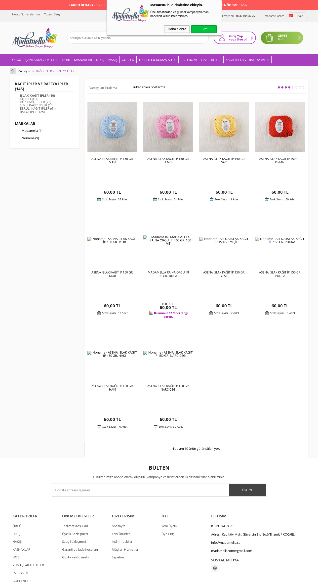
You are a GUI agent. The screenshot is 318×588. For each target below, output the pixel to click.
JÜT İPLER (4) (29, 98)
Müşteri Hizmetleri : (232, 16)
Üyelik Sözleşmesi (75, 471)
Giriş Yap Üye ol (238, 38)
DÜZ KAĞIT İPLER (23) (35, 102)
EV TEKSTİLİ (21, 510)
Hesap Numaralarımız (26, 14)
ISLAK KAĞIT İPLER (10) (37, 95)
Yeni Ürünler (121, 471)
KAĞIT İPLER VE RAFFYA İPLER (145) (41, 86)
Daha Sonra (177, 29)
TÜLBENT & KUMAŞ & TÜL (157, 59)
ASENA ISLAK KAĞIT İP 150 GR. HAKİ (112, 346)
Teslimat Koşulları (75, 463)
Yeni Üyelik (169, 463)
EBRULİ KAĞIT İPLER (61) (38, 108)
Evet (203, 29)
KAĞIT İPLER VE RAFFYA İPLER (247, 59)
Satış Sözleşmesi (74, 479)
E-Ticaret (144, 582)
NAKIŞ (113, 59)
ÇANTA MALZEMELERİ (41, 59)
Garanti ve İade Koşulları (80, 487)
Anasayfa (118, 463)
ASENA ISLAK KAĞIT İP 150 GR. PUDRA (280, 253)
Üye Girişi (168, 471)
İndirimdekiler (122, 479)
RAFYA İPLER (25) (32, 111)
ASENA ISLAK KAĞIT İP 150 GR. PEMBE (168, 160)
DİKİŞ (100, 59)
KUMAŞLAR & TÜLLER (28, 502)
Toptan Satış (52, 14)
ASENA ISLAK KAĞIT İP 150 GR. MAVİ (112, 160)
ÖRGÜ (16, 59)
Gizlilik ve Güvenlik (75, 494)
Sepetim (118, 494)
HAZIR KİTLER (211, 59)
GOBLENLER (21, 518)
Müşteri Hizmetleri (125, 487)
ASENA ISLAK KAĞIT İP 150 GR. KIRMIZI (280, 160)
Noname (27, 138)
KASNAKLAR (83, 59)
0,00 (281, 39)
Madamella (28, 131)
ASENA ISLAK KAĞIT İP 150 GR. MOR (112, 253)
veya (232, 39)
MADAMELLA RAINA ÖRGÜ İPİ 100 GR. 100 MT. (168, 253)
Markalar (25, 123)
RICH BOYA (189, 59)
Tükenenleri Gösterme (145, 87)
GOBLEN (128, 59)
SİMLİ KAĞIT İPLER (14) (36, 105)
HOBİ (66, 59)
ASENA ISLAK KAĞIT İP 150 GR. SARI (224, 160)
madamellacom (274, 16)
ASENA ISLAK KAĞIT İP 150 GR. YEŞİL (224, 253)
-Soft (133, 582)
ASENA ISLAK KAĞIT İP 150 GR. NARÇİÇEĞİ (168, 346)
